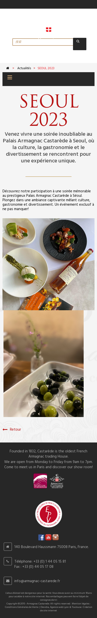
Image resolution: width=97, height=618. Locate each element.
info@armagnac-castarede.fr (37, 581)
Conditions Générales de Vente (21, 607)
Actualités (24, 68)
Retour (11, 430)
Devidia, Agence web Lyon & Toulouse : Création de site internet (66, 609)
